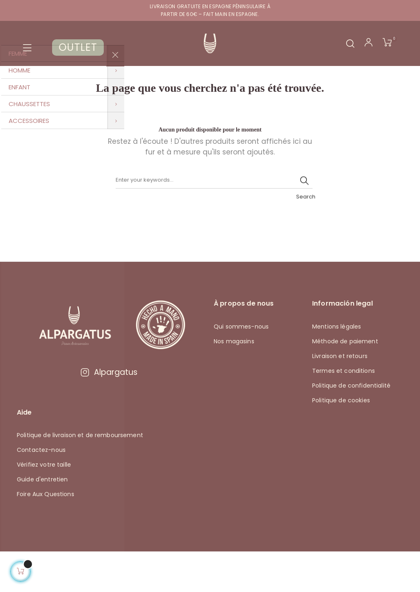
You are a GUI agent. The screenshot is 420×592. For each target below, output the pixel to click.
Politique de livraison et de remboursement (80, 476)
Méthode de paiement (345, 381)
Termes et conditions (343, 411)
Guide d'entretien (42, 520)
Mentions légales (336, 367)
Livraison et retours (340, 396)
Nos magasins (234, 381)
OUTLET (78, 47)
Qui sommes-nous (241, 367)
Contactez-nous (41, 490)
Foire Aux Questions (45, 535)
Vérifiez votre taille (44, 505)
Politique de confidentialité (351, 426)
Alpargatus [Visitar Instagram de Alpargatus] (108, 412)
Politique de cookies (341, 440)
